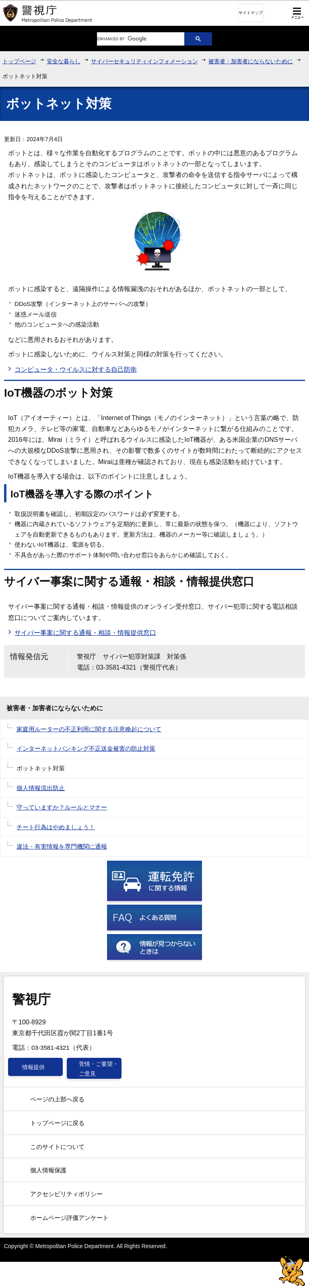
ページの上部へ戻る (57, 1099)
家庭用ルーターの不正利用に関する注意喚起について (88, 729)
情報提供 (33, 1067)
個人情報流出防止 (40, 788)
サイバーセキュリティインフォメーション (144, 61)
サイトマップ (251, 12)
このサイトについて (57, 1146)
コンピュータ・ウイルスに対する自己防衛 (75, 369)
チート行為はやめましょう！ (55, 827)
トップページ (19, 61)
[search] (134, 39)
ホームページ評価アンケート (69, 1217)
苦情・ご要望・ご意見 (98, 1069)
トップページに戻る (57, 1123)
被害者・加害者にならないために (250, 61)
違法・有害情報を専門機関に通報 (61, 846)
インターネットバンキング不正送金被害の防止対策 (85, 748)
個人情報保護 (48, 1170)
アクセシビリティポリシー (66, 1193)
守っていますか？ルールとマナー (61, 807)
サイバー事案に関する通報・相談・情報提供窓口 (85, 632)
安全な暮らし (63, 61)
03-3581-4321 (50, 1047)
